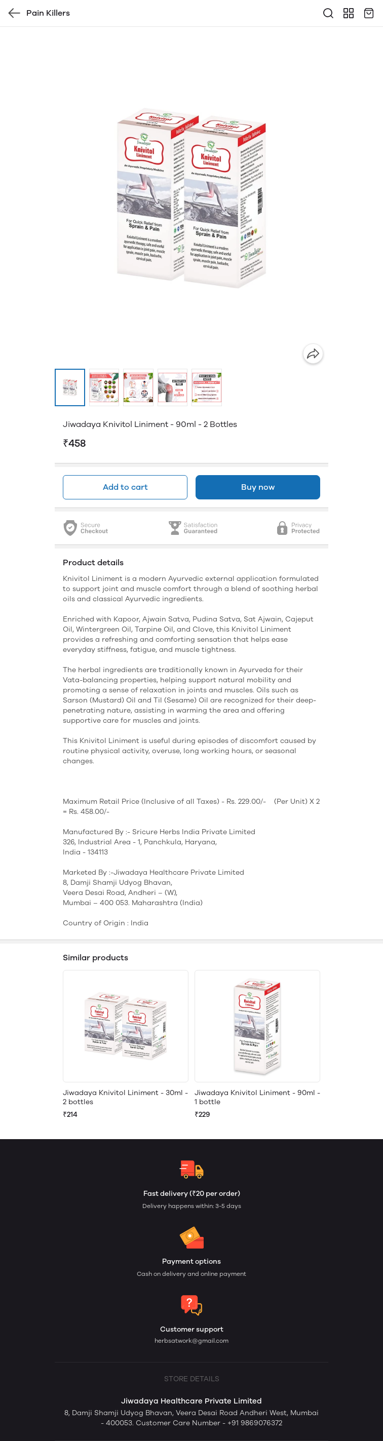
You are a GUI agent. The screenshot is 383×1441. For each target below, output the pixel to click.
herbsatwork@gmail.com (191, 1340)
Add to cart (125, 487)
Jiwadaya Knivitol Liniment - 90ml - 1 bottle (257, 1097)
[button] (70, 387)
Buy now (258, 487)
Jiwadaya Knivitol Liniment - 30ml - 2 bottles (125, 1097)
